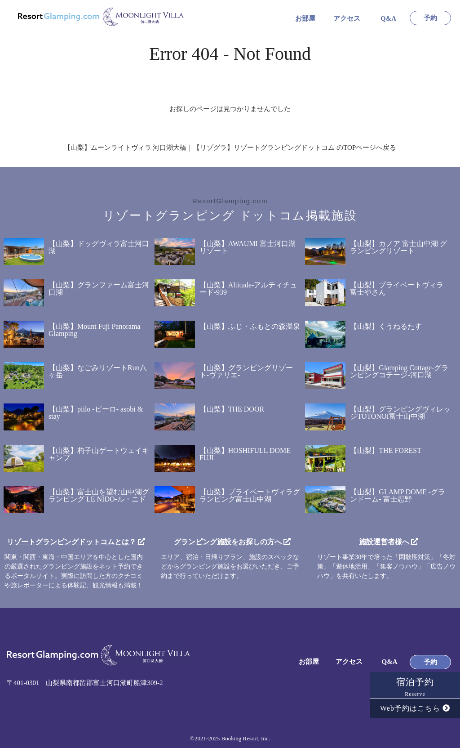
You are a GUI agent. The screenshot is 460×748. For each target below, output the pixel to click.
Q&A (388, 18)
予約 (430, 18)
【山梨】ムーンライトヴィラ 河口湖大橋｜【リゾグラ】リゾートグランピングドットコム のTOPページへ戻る (230, 147)
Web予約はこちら (415, 708)
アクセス (346, 18)
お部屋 (305, 18)
